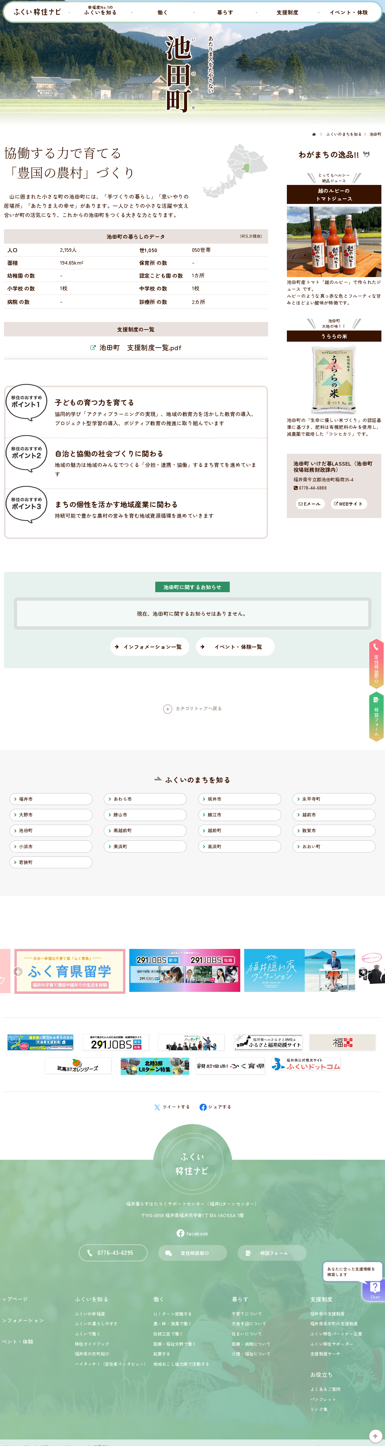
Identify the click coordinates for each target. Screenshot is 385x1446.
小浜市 (26, 846)
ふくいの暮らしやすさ (96, 1323)
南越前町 (123, 830)
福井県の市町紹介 (92, 1354)
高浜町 (215, 846)
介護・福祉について (251, 1354)
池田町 (26, 830)
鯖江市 (215, 814)
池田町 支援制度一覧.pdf (140, 347)
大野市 (26, 814)
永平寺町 (311, 798)
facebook (192, 1233)
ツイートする (172, 1106)
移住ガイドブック (92, 1344)
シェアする (216, 1106)
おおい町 (311, 846)
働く (163, 12)
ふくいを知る (101, 10)
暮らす (225, 12)
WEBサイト (351, 503)
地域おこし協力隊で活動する (181, 1364)
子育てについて (247, 1314)
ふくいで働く (88, 1334)
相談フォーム (274, 1253)
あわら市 (123, 798)
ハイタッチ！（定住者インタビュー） (111, 1364)
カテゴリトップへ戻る (199, 708)
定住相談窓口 (195, 1253)
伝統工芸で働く (168, 1334)
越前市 (309, 814)
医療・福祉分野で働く (175, 1344)
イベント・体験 (349, 12)
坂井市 (215, 798)
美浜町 (120, 846)
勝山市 (120, 814)
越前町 (215, 830)
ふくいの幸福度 (90, 1314)
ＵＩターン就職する (172, 1314)
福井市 (26, 798)
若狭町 (26, 862)
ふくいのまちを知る (197, 779)
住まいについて (247, 1334)
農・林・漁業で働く (172, 1323)
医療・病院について (251, 1344)
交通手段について (249, 1323)
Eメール (312, 503)
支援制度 (288, 12)
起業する (162, 1354)
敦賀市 (309, 830)
